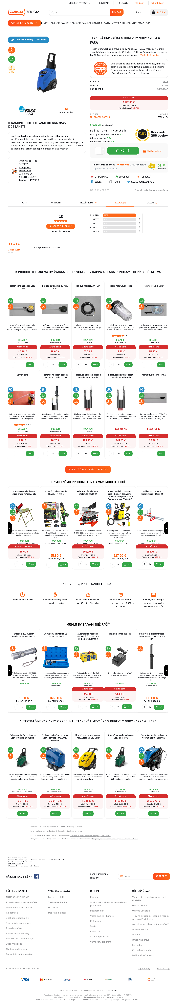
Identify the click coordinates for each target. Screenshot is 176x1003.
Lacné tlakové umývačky (40, 831)
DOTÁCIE (53, 907)
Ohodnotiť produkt (61, 226)
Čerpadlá (137, 945)
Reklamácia (12, 912)
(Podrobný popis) (149, 55)
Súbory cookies (14, 943)
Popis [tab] (24, 202)
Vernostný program (79, 3)
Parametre (56, 202)
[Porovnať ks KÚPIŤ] (17, 564)
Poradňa (94, 897)
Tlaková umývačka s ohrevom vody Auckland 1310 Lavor (88, 736)
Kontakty (123, 3)
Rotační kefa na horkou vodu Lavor (22, 287)
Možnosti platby (57, 897)
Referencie (96, 921)
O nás (93, 926)
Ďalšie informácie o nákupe (20, 954)
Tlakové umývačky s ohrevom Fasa (151, 190)
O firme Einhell (140, 905)
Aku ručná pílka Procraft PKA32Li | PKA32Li (56, 493)
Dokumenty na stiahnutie (19, 907)
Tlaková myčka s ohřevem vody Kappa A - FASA (90, 836)
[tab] (120, 202)
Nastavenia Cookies (16, 949)
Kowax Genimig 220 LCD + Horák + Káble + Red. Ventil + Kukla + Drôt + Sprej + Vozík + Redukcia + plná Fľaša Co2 (120, 495)
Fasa (165, 81)
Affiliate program (99, 936)
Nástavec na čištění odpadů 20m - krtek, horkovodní (120, 376)
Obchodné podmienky (17, 918)
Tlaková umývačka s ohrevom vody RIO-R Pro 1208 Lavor (22, 736)
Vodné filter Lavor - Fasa (121, 285)
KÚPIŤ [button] (33, 564)
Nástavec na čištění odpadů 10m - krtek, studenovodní (55, 376)
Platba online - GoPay (17, 933)
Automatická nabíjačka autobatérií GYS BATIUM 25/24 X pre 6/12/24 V (88, 636)
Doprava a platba (57, 912)
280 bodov (159, 135)
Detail (22, 813)
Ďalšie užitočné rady (143, 955)
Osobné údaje (163, 968)
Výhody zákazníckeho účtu (20, 938)
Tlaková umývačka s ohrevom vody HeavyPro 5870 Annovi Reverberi (55, 738)
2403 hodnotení (138, 164)
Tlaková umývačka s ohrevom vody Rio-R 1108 (121, 736)
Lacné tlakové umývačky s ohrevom (67, 831)
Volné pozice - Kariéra (102, 916)
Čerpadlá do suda (141, 950)
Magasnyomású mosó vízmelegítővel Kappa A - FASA (115, 839)
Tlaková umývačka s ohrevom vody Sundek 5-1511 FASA (154, 736)
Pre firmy (104, 3)
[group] (24, 528)
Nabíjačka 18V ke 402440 (120, 633)
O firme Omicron (141, 910)
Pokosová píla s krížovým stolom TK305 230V (88, 493)
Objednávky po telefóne (18, 923)
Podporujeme (97, 910)
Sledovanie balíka (57, 902)
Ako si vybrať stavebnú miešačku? (150, 924)
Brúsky (136, 934)
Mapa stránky (144, 968)
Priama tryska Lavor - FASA (153, 374)
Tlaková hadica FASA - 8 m (88, 285)
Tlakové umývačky (60, 23)
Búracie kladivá (140, 929)
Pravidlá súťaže (14, 928)
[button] (31, 564)
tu (116, 990)
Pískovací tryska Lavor (153, 285)
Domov (44, 23)
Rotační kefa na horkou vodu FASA (55, 287)
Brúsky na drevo (141, 939)
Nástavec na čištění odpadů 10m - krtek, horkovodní (88, 376)
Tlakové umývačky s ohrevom (86, 23)
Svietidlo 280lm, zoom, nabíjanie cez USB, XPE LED (24, 635)
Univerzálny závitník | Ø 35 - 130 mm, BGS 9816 (56, 635)
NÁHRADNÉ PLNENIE (17, 897)
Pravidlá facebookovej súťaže (21, 902)
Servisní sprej (22, 374)
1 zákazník (65, 231)
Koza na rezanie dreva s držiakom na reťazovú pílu (24, 493)
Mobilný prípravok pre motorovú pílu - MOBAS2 (152, 493)
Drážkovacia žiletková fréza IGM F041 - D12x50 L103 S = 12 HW (152, 636)
